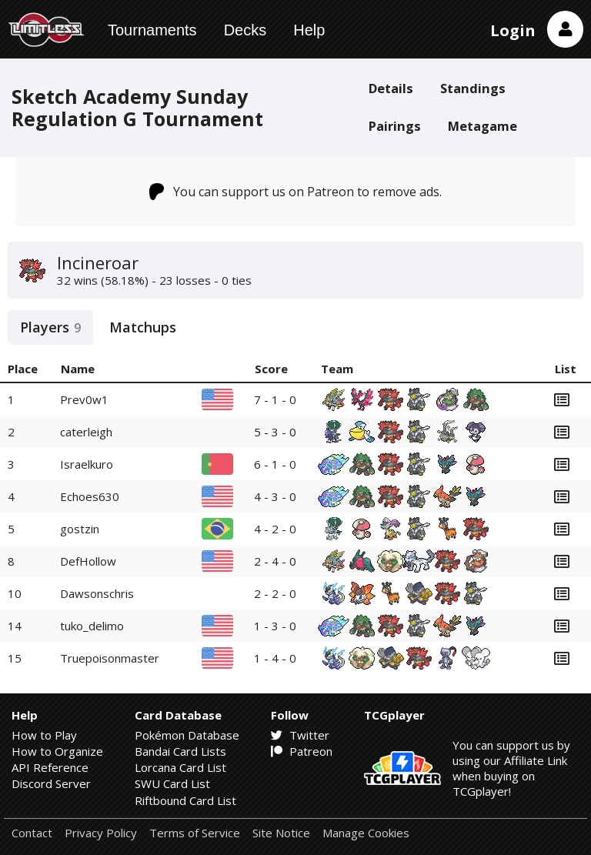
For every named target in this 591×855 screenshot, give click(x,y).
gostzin (79, 528)
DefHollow (88, 561)
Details (391, 88)
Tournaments (152, 30)
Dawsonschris (97, 593)
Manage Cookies (365, 833)
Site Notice (281, 833)
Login (513, 30)
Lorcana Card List (180, 767)
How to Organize (57, 751)
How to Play (44, 735)
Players (50, 327)
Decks (245, 30)
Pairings (395, 126)
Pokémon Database (187, 735)
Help (309, 30)
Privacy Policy (101, 833)
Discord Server (51, 783)
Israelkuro (86, 464)
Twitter (300, 735)
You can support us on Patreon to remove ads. (295, 191)
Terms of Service (194, 833)
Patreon (301, 751)
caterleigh (86, 431)
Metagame (482, 126)
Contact (32, 833)
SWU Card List (172, 783)
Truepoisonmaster (109, 658)
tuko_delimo (92, 625)
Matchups (142, 327)
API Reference (50, 767)
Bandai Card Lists (180, 751)
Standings (473, 88)
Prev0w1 (84, 399)
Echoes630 (89, 496)
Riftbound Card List (185, 800)
